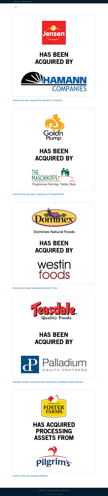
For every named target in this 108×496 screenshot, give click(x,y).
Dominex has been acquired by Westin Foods (35, 288)
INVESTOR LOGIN (65, 490)
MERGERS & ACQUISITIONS (54, 490)
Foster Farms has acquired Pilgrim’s (30, 476)
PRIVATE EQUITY (42, 490)
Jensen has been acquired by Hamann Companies (37, 100)
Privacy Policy (60, 494)
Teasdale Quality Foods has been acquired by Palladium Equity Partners (48, 382)
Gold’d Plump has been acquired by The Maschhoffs (38, 194)
